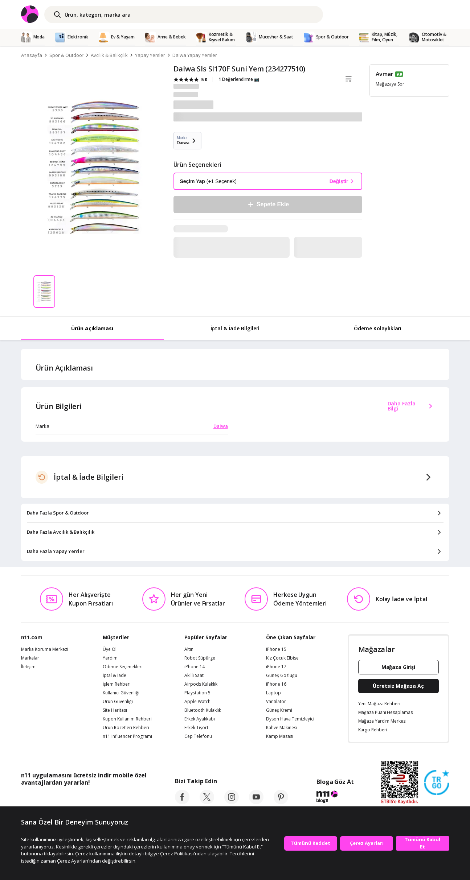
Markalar (30, 658)
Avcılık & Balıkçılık (109, 55)
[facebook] (182, 802)
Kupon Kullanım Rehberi (127, 719)
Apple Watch (197, 702)
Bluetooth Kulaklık (202, 710)
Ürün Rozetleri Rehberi (126, 728)
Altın (188, 649)
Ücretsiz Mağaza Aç (398, 685)
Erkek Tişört (196, 728)
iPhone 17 (276, 667)
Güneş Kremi (279, 710)
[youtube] (256, 802)
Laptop (273, 693)
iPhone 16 (276, 684)
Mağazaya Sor (390, 84)
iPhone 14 (194, 667)
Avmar (385, 74)
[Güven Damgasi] (436, 783)
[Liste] (348, 79)
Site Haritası (115, 710)
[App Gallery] (130, 799)
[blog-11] (335, 797)
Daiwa (220, 426)
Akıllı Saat (194, 675)
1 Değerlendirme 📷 (238, 79)
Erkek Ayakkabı (199, 719)
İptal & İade (114, 675)
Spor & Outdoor (66, 55)
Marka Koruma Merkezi (44, 649)
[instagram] (231, 802)
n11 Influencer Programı (127, 736)
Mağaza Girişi (398, 667)
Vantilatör (276, 702)
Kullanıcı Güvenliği (121, 693)
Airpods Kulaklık (200, 684)
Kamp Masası (279, 736)
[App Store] (43, 799)
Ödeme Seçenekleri (123, 667)
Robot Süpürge (199, 658)
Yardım (110, 658)
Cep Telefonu (198, 736)
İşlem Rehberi (117, 684)
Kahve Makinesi (281, 728)
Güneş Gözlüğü (281, 675)
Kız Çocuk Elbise (282, 658)
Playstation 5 (197, 693)
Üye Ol (110, 649)
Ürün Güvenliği (118, 702)
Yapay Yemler (150, 55)
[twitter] (207, 802)
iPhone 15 (276, 649)
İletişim (28, 667)
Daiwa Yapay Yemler (194, 55)
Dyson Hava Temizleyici (290, 719)
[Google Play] (88, 799)
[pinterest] (281, 802)
